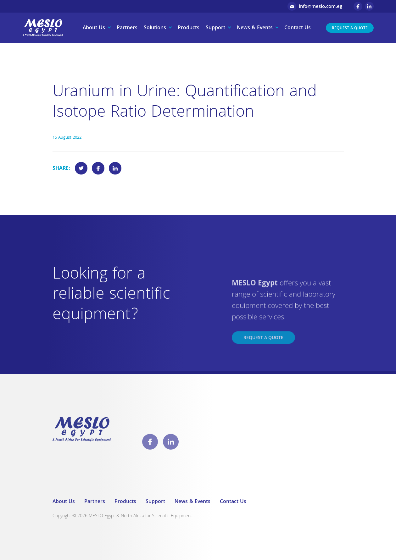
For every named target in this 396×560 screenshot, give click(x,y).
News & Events (255, 28)
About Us (94, 28)
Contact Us (297, 28)
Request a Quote (350, 28)
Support (215, 28)
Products (188, 28)
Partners (127, 28)
